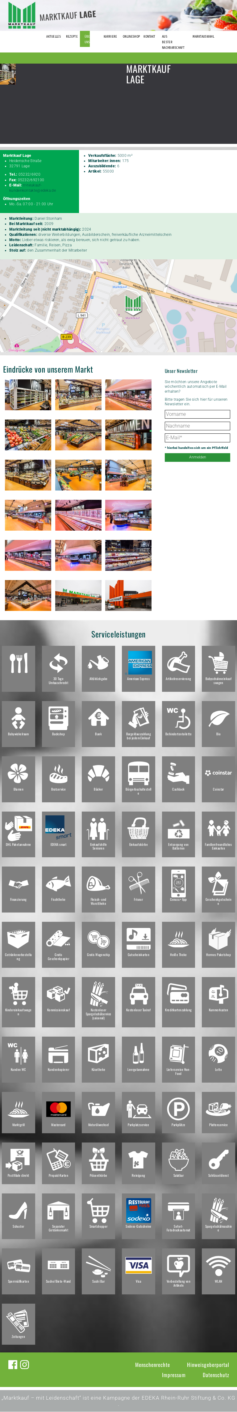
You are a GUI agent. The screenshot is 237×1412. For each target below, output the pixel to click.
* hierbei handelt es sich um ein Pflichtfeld (196, 447)
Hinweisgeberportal (208, 1365)
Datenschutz (216, 1375)
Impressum (174, 1375)
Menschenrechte (152, 1365)
